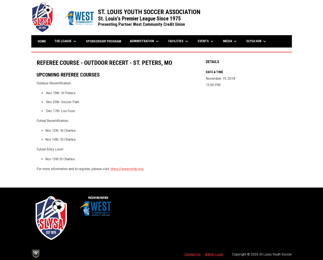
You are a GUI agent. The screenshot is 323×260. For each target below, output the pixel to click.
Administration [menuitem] (145, 41)
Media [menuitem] (230, 41)
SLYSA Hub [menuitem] (256, 41)
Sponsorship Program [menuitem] (105, 41)
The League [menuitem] (66, 41)
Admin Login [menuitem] (214, 254)
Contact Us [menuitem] (193, 254)
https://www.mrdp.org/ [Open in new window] (127, 169)
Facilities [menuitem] (178, 41)
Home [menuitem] (42, 41)
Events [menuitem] (206, 41)
